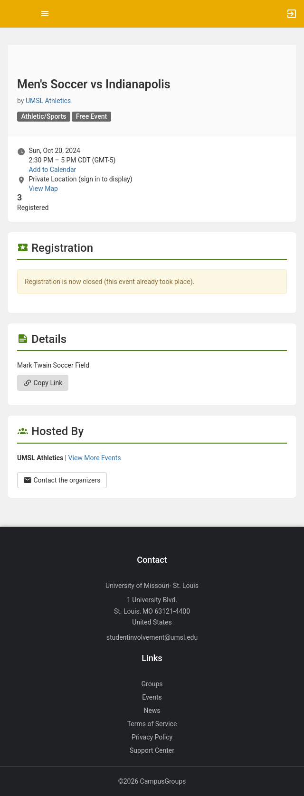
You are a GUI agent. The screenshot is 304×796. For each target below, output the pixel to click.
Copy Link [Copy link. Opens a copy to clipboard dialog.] (42, 383)
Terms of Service (152, 724)
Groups (152, 684)
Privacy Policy (152, 737)
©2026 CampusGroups (152, 781)
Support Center (152, 750)
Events (152, 697)
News (151, 710)
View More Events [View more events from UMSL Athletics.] (94, 458)
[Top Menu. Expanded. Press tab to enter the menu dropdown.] (45, 14)
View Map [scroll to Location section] (42, 188)
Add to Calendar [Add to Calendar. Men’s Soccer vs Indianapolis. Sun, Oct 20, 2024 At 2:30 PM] (52, 169)
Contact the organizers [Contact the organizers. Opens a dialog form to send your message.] (62, 480)
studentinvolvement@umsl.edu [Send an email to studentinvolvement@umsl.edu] (152, 637)
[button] (12, 14)
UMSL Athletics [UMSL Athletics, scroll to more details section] (48, 100)
